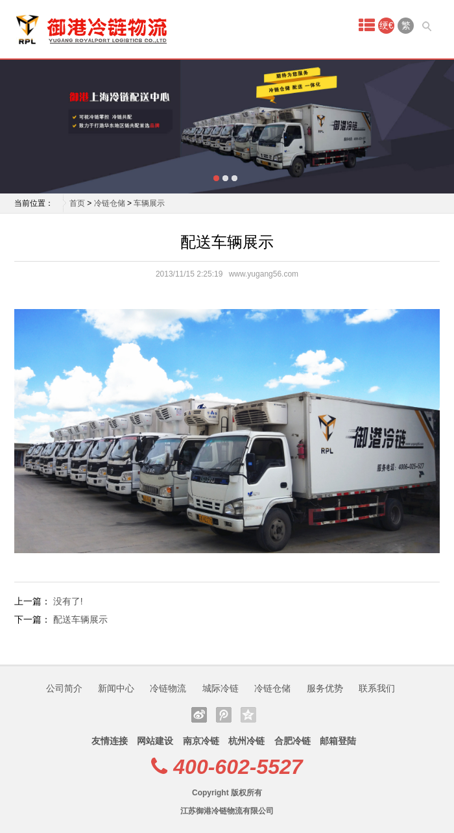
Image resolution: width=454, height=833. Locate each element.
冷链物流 (168, 688)
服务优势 (325, 688)
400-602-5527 (237, 766)
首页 (77, 203)
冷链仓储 (109, 203)
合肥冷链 (292, 741)
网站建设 (155, 741)
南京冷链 (201, 741)
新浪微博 (199, 715)
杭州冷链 (246, 741)
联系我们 (377, 688)
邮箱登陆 (338, 741)
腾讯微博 (224, 715)
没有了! (68, 601)
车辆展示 (149, 203)
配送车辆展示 (80, 619)
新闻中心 (116, 688)
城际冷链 (220, 688)
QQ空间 (248, 715)
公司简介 (64, 688)
